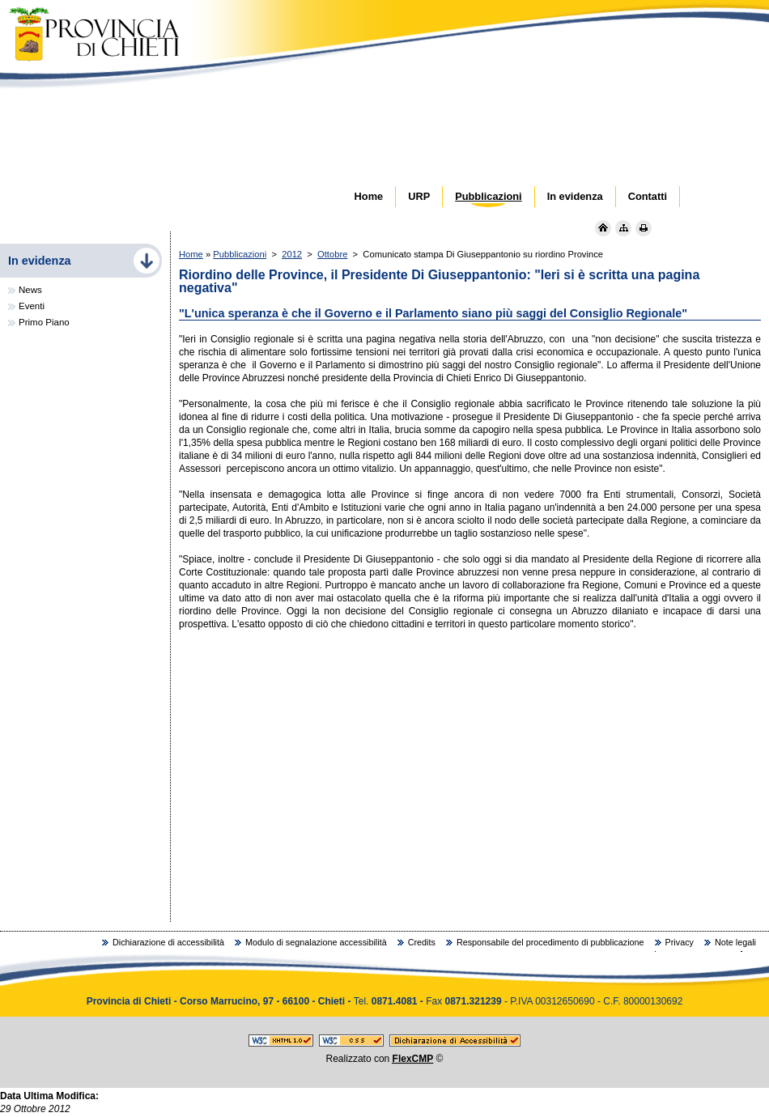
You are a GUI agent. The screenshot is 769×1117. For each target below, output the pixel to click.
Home (191, 254)
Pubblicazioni (239, 254)
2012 (292, 254)
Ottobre (332, 254)
